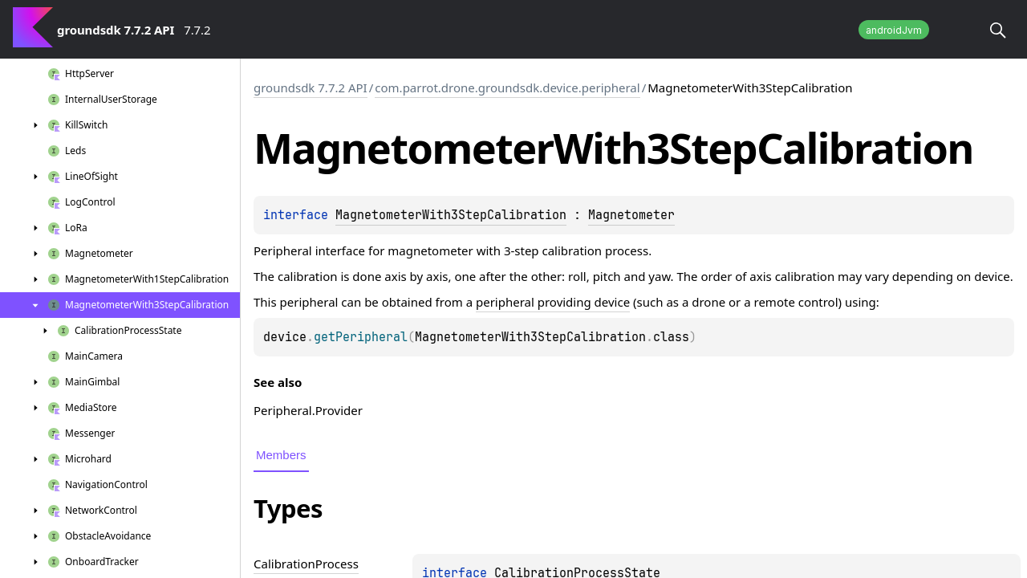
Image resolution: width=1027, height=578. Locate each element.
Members (281, 455)
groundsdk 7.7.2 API (310, 87)
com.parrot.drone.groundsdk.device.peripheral (507, 87)
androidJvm (894, 30)
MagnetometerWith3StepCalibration (450, 215)
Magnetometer (631, 215)
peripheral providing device (553, 302)
